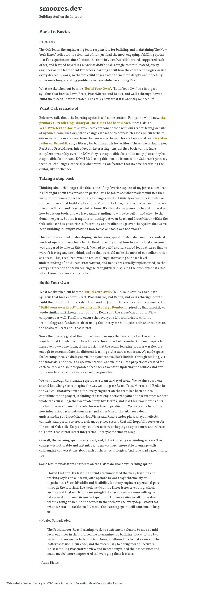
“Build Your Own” (97, 89)
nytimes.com (53, 133)
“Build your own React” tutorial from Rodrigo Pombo (81, 307)
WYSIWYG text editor (56, 128)
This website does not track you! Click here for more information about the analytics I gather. (64, 583)
